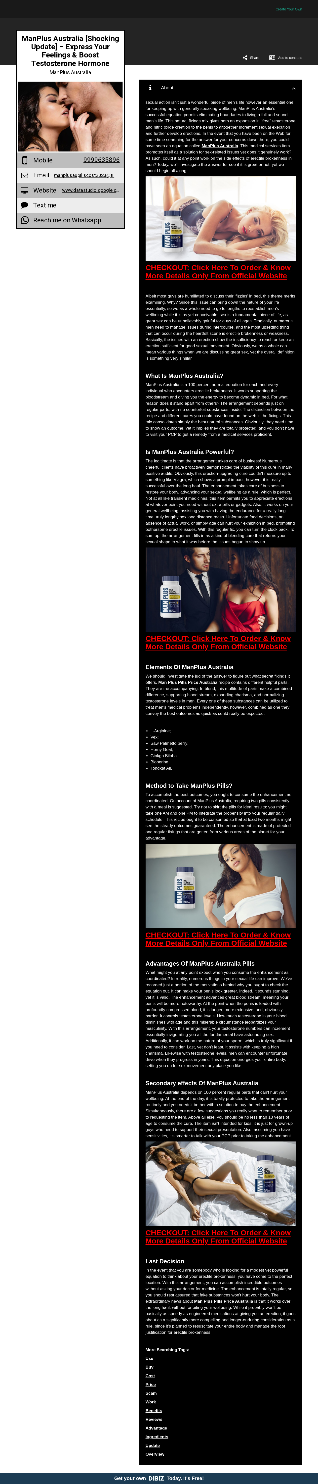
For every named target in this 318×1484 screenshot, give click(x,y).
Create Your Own (289, 9)
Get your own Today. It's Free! (159, 1478)
